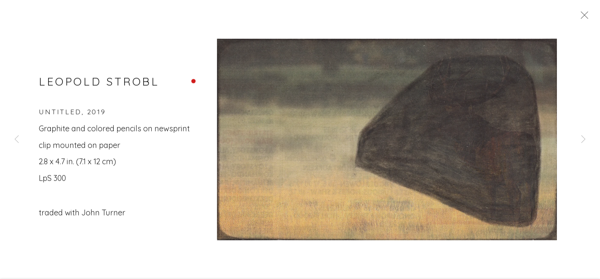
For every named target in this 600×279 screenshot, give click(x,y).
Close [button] (582, 17)
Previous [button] (16, 139)
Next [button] (583, 139)
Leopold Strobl (99, 83)
